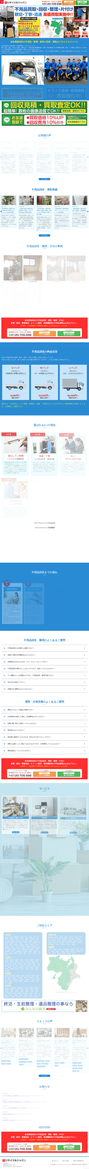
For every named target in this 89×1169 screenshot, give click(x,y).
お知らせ (55, 1160)
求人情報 (66, 1160)
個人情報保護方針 (79, 1160)
